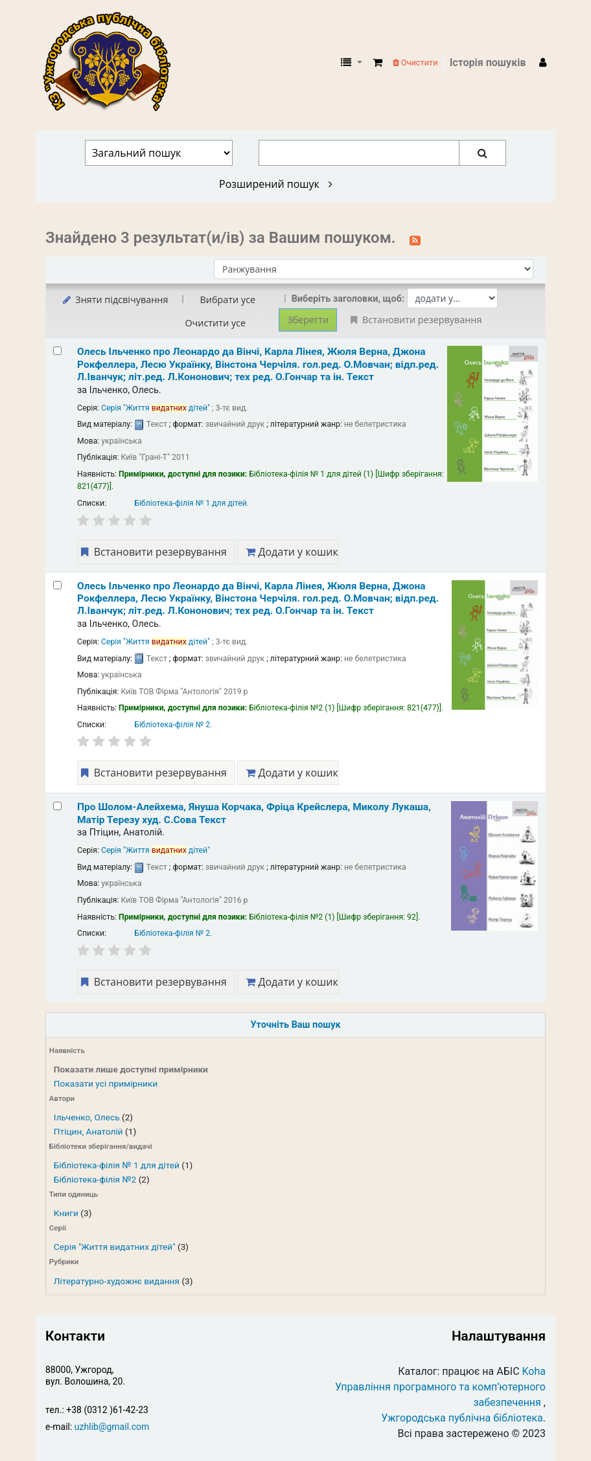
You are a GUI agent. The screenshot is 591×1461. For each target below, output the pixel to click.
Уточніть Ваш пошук (295, 1024)
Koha (534, 1371)
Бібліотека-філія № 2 (172, 724)
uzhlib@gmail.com (112, 1426)
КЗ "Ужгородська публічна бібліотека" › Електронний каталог (112, 63)
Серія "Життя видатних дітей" (115, 1246)
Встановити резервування (152, 552)
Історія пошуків (488, 62)
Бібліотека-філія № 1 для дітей (117, 1165)
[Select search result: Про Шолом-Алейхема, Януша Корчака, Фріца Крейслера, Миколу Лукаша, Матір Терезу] (57, 806)
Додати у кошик (292, 552)
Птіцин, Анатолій (88, 1131)
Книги (66, 1213)
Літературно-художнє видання (117, 1281)
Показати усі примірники (105, 1083)
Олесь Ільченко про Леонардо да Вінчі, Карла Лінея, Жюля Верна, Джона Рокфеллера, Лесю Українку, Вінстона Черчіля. (258, 364)
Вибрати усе (227, 299)
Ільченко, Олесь (87, 1117)
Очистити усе (215, 323)
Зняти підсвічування (114, 299)
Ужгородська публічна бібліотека (462, 1418)
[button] (377, 63)
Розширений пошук (275, 184)
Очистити (415, 62)
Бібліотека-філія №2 (95, 1179)
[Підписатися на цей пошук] (415, 239)
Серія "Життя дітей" (155, 408)
